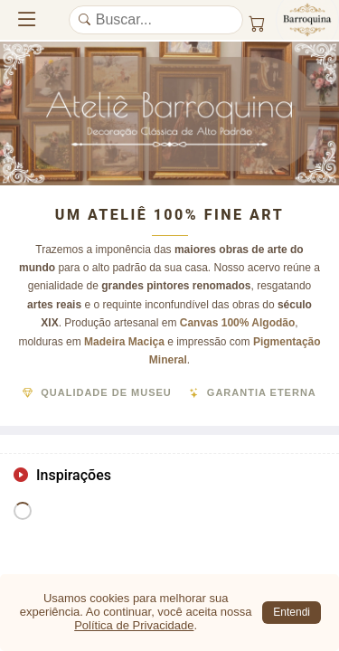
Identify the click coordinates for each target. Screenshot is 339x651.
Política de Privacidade (133, 625)
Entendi (291, 612)
